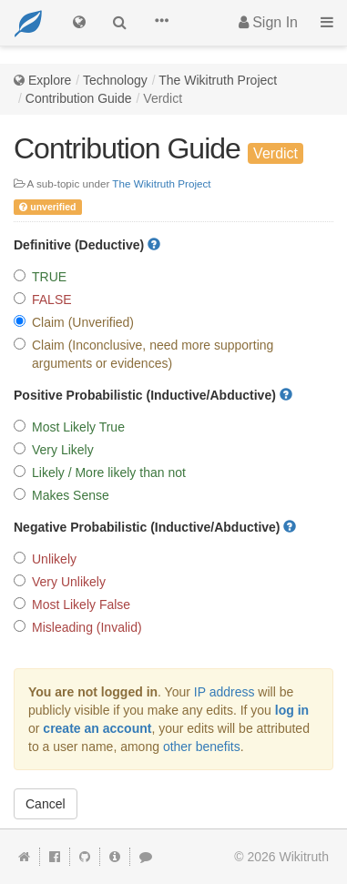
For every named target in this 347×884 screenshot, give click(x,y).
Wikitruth (304, 856)
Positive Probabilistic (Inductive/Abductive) (153, 395)
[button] (161, 23)
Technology (115, 80)
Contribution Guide (79, 98)
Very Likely (54, 449)
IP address (224, 692)
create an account (97, 728)
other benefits (201, 746)
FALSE (43, 299)
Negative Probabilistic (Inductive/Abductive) (155, 527)
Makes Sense (61, 495)
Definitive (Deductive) (87, 245)
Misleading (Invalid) (78, 627)
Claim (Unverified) (74, 322)
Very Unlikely (60, 581)
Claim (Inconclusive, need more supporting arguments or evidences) (143, 354)
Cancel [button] (46, 804)
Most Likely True (69, 427)
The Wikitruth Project (217, 80)
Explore (49, 80)
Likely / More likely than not (100, 472)
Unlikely (45, 559)
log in (292, 710)
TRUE (40, 276)
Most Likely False (72, 604)
